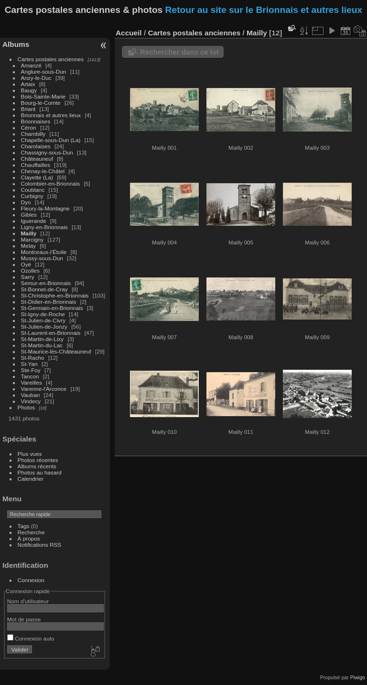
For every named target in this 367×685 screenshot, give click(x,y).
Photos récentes (38, 460)
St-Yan (29, 364)
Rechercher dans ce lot (179, 52)
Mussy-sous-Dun (42, 258)
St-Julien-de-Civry (43, 320)
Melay (28, 246)
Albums (15, 44)
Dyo (26, 202)
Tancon (30, 376)
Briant (28, 109)
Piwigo (357, 677)
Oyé (26, 264)
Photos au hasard (40, 472)
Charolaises (36, 146)
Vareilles (31, 382)
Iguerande (33, 221)
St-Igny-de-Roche (43, 314)
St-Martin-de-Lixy (42, 339)
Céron (28, 127)
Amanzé (31, 65)
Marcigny (32, 239)
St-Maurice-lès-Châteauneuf (56, 351)
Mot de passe (24, 619)
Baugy (29, 90)
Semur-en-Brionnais (46, 283)
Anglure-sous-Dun (43, 71)
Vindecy (31, 401)
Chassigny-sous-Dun (47, 152)
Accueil (129, 33)
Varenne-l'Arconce (44, 389)
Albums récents (37, 466)
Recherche (31, 532)
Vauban (30, 395)
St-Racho (32, 357)
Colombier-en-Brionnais (50, 183)
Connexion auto (30, 638)
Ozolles (30, 270)
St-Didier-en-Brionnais (48, 301)
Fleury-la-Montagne (45, 208)
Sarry (27, 277)
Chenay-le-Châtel (43, 171)
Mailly (29, 233)
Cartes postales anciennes (51, 59)
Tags (24, 526)
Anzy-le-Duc (36, 78)
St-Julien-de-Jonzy (44, 326)
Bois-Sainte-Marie (43, 96)
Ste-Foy (31, 370)
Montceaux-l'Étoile (44, 252)
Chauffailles (35, 165)
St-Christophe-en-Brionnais (55, 295)
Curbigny (32, 196)
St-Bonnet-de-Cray (44, 289)
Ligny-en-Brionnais (44, 227)
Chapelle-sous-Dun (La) (51, 140)
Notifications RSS (40, 544)
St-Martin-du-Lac (42, 345)
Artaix (28, 84)
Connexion (31, 580)
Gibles (29, 214)
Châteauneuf (37, 158)
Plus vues (30, 454)
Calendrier (30, 478)
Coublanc (33, 190)
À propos (29, 538)
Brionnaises (35, 121)
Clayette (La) (37, 177)
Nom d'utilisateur (28, 601)
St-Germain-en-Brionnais (52, 308)
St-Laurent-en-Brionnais (51, 333)
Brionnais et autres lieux (51, 115)
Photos (26, 407)
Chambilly (33, 134)
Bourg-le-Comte (41, 102)
